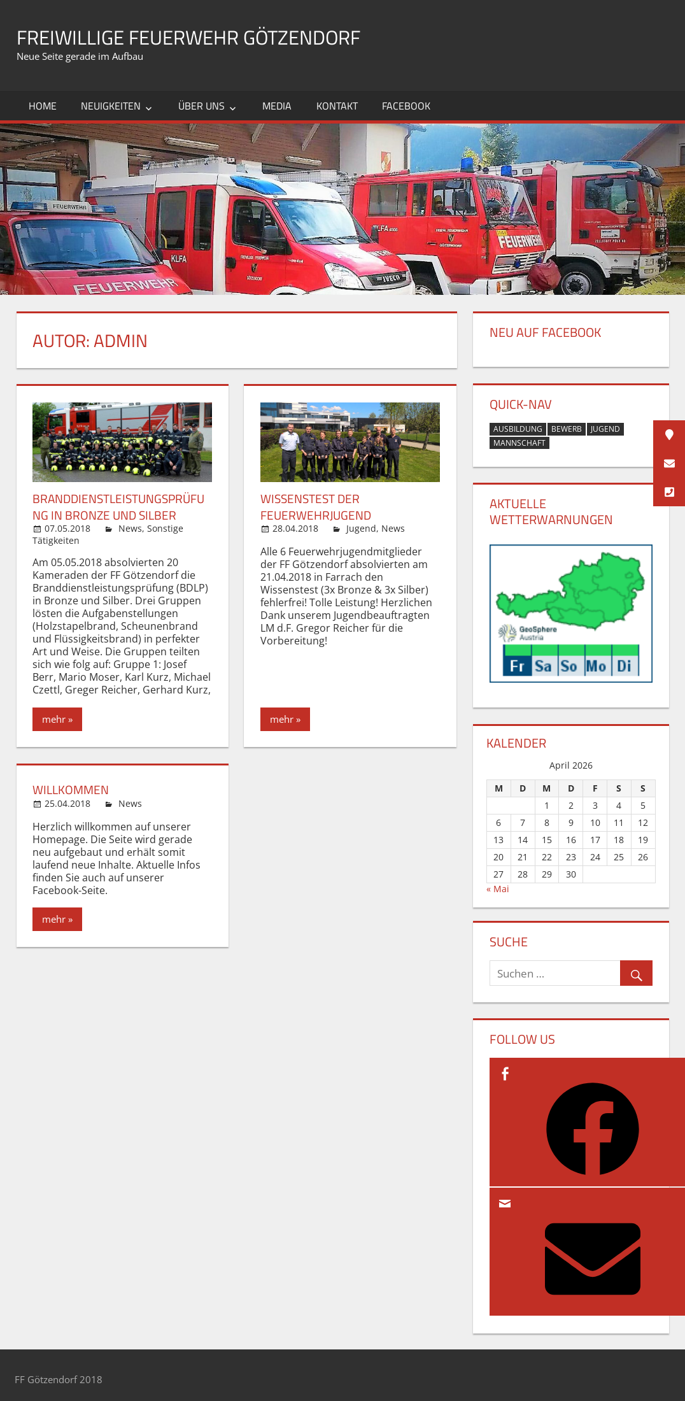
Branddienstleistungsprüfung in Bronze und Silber (119, 506)
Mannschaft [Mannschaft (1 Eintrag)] (519, 442)
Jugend (361, 528)
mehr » (57, 718)
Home (43, 105)
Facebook (406, 105)
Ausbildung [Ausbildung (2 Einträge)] (517, 428)
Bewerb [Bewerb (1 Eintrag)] (566, 428)
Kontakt (337, 105)
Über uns (201, 105)
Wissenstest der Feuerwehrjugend (318, 506)
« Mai (497, 889)
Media (277, 105)
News (130, 528)
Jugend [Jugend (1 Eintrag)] (605, 428)
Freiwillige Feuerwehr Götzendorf (217, 35)
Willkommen (72, 789)
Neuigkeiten (111, 105)
